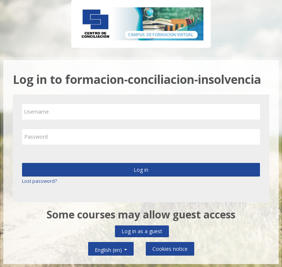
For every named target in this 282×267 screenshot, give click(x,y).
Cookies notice (170, 248)
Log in (141, 169)
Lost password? (39, 181)
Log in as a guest (142, 231)
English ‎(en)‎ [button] (111, 248)
